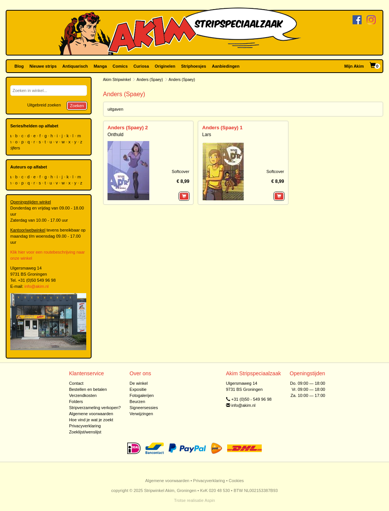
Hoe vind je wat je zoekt (91, 419)
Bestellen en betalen (88, 389)
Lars (206, 134)
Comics (120, 66)
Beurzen (137, 401)
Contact (76, 383)
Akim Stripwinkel (117, 80)
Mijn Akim (354, 66)
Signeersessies (144, 407)
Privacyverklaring (85, 426)
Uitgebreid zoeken (44, 105)
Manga (100, 66)
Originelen (165, 66)
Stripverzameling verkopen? (95, 407)
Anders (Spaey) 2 (128, 127)
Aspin (209, 500)
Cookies (236, 480)
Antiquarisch (75, 66)
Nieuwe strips (43, 66)
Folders (76, 401)
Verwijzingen (141, 413)
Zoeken (77, 105)
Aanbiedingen (226, 66)
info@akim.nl (36, 286)
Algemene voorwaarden (91, 413)
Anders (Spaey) (149, 80)
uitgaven (115, 109)
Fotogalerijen (142, 395)
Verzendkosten (83, 395)
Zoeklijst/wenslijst (85, 432)
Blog (19, 66)
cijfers (15, 148)
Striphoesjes (193, 66)
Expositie (138, 389)
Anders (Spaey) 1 (222, 127)
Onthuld (115, 134)
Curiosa (141, 66)
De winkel (139, 383)
